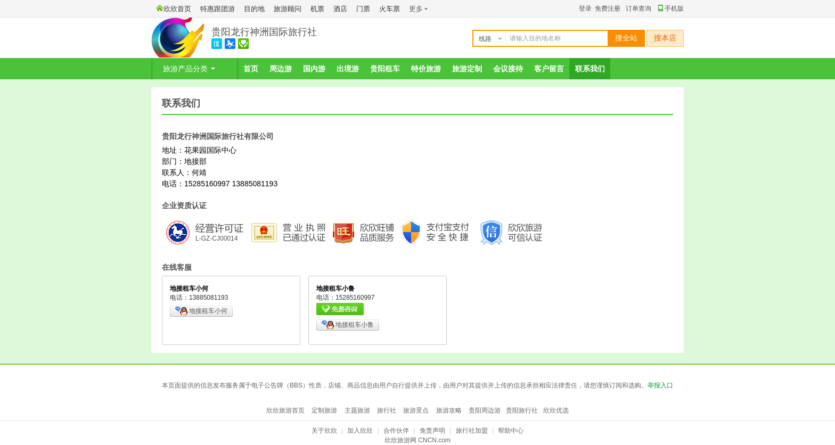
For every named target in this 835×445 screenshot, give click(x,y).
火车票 (389, 9)
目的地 (254, 9)
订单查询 (638, 8)
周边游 (280, 68)
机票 (317, 9)
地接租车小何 (201, 311)
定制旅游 (324, 410)
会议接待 (508, 68)
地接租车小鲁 (348, 324)
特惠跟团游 (217, 9)
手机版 (671, 8)
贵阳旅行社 (522, 410)
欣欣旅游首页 (285, 410)
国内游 (314, 68)
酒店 (340, 9)
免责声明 (432, 430)
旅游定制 (467, 68)
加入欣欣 (360, 430)
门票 (363, 9)
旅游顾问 (287, 9)
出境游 (348, 68)
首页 (250, 68)
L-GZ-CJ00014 (216, 238)
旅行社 (386, 410)
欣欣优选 (556, 410)
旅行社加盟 (472, 430)
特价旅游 (426, 68)
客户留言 (549, 68)
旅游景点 (416, 410)
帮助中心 (510, 430)
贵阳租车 (385, 68)
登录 (585, 8)
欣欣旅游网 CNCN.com (417, 440)
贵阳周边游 (485, 410)
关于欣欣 (324, 430)
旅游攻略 (449, 410)
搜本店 (665, 38)
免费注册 (607, 8)
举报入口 (660, 385)
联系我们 (590, 68)
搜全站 (626, 38)
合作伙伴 (396, 430)
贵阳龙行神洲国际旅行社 (264, 32)
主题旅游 (357, 410)
